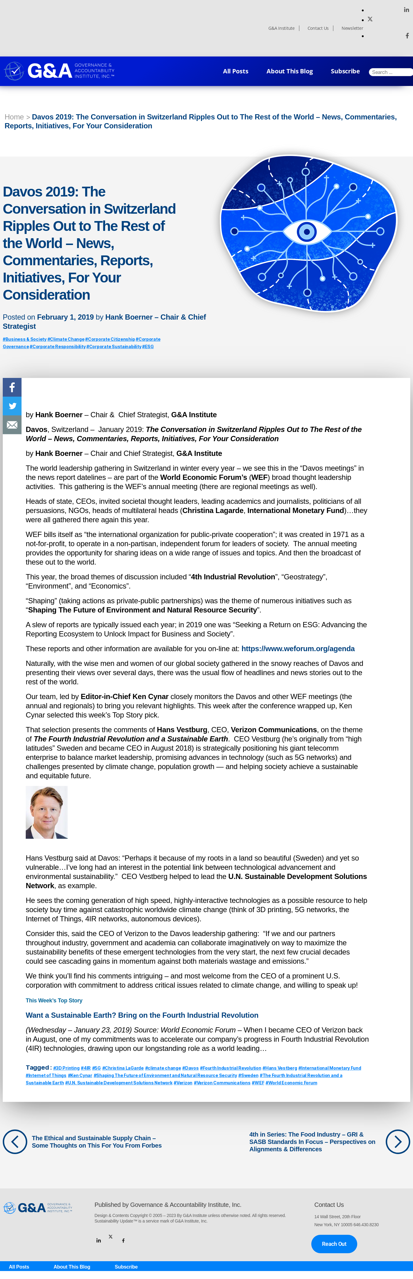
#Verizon (183, 1082)
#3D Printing (66, 1068)
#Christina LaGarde (123, 1068)
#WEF (258, 1082)
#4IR (86, 1068)
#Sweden (248, 1075)
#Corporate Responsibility (57, 346)
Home (14, 117)
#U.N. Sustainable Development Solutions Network (118, 1082)
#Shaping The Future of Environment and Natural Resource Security (165, 1075)
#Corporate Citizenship (110, 339)
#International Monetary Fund (329, 1068)
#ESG (148, 346)
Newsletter (352, 28)
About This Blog (290, 71)
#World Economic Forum (291, 1082)
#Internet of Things (46, 1075)
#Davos (190, 1068)
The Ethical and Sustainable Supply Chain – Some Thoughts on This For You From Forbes (97, 1142)
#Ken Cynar (80, 1075)
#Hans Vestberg (280, 1068)
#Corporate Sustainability (113, 346)
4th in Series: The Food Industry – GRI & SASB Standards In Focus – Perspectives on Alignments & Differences (312, 1142)
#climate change (163, 1068)
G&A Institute (281, 28)
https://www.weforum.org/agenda (298, 648)
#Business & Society (25, 339)
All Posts (235, 71)
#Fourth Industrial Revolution (230, 1068)
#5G (96, 1068)
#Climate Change (66, 339)
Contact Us (318, 28)
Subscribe (345, 71)
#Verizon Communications (222, 1082)
